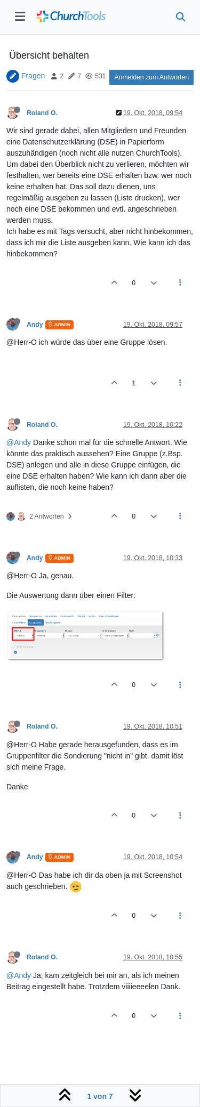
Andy (35, 324)
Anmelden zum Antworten (151, 77)
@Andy (18, 442)
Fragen (33, 75)
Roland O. (42, 113)
